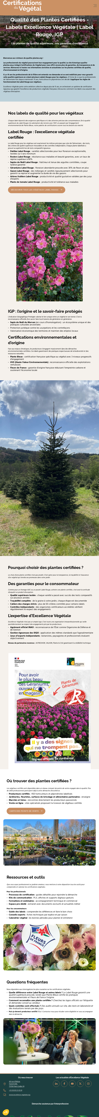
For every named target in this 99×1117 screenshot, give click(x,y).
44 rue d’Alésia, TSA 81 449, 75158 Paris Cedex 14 (16, 1084)
